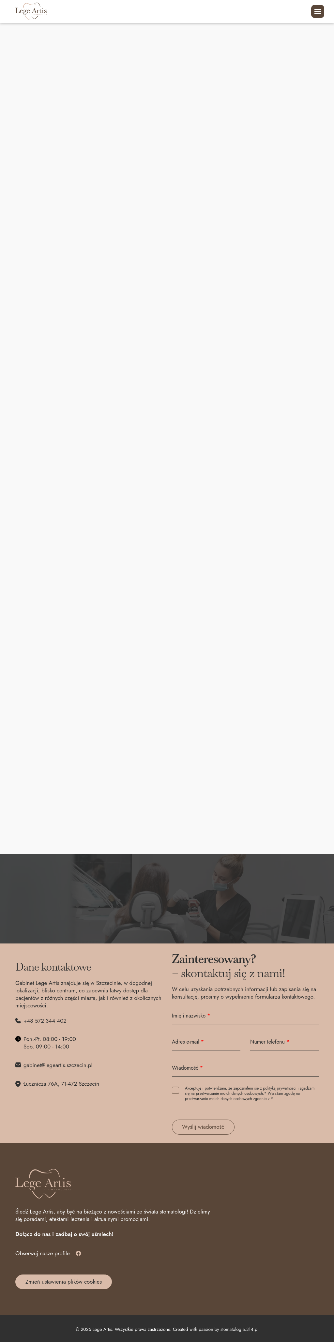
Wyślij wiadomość (203, 1127)
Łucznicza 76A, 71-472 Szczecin (61, 1084)
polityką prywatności (279, 1088)
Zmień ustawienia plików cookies (63, 1282)
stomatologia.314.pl (239, 1329)
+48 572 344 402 (45, 1021)
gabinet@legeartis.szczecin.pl (57, 1065)
